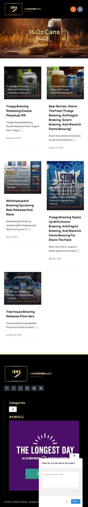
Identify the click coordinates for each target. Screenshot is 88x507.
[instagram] (20, 388)
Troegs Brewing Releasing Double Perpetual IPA (19, 111)
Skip (67, 501)
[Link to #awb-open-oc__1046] (73, 9)
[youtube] (34, 388)
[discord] (41, 388)
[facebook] (7, 388)
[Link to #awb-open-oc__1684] (80, 9)
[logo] (23, 3)
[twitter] (13, 388)
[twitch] (27, 388)
